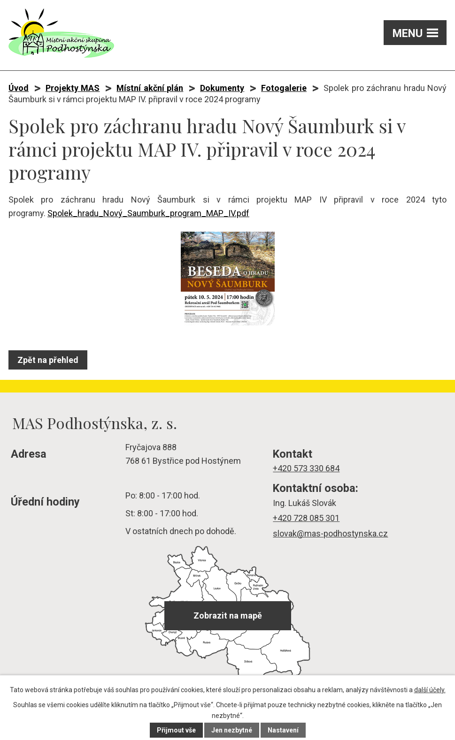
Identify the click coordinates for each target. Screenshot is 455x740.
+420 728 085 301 (306, 518)
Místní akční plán (149, 88)
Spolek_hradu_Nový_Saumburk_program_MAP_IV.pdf (148, 213)
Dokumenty (222, 88)
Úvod (18, 88)
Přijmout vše (176, 730)
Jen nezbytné (231, 730)
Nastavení (283, 730)
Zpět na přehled (47, 360)
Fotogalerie (284, 88)
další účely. (430, 690)
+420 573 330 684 (306, 468)
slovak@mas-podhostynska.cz (330, 533)
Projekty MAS (73, 88)
